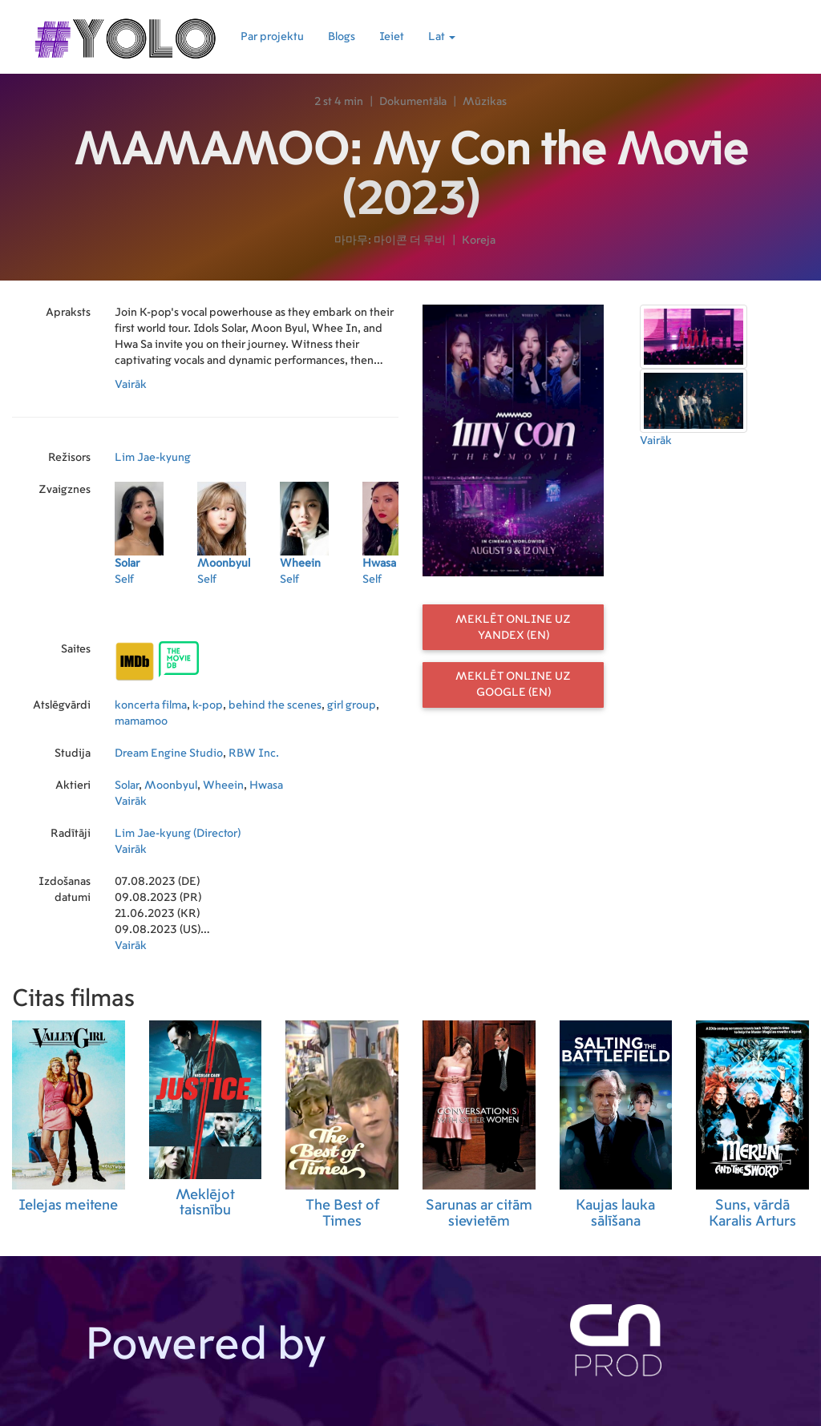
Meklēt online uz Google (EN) (513, 684)
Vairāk (131, 384)
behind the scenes (275, 705)
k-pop (207, 705)
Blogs (341, 36)
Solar (127, 785)
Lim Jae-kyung (153, 457)
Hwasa (266, 785)
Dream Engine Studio (169, 753)
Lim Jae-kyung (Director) (178, 833)
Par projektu (272, 36)
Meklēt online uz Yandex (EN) (513, 627)
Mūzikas (485, 101)
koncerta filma (151, 705)
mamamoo (141, 721)
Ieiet (391, 36)
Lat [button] (441, 36)
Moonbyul (170, 785)
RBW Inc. (254, 753)
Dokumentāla (413, 101)
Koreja (478, 240)
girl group (351, 705)
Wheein (223, 785)
